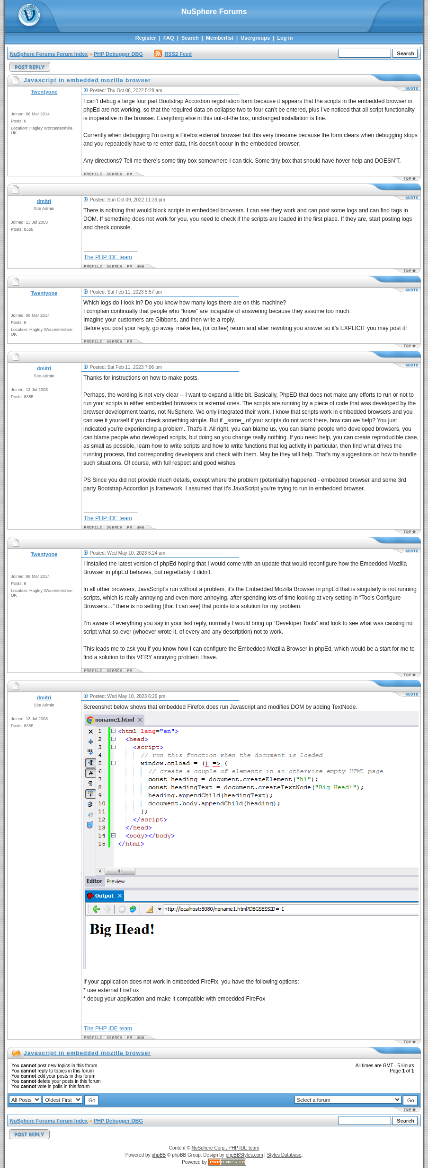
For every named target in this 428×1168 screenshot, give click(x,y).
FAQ (168, 38)
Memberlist (219, 38)
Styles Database (284, 1155)
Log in (285, 38)
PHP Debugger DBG (118, 54)
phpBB (159, 1155)
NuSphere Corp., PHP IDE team (225, 1148)
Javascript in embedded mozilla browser (87, 1053)
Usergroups (255, 38)
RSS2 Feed (172, 54)
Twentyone (44, 92)
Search (190, 38)
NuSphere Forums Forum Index (49, 54)
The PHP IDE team (108, 257)
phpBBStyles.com (244, 1155)
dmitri (44, 201)
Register (145, 38)
